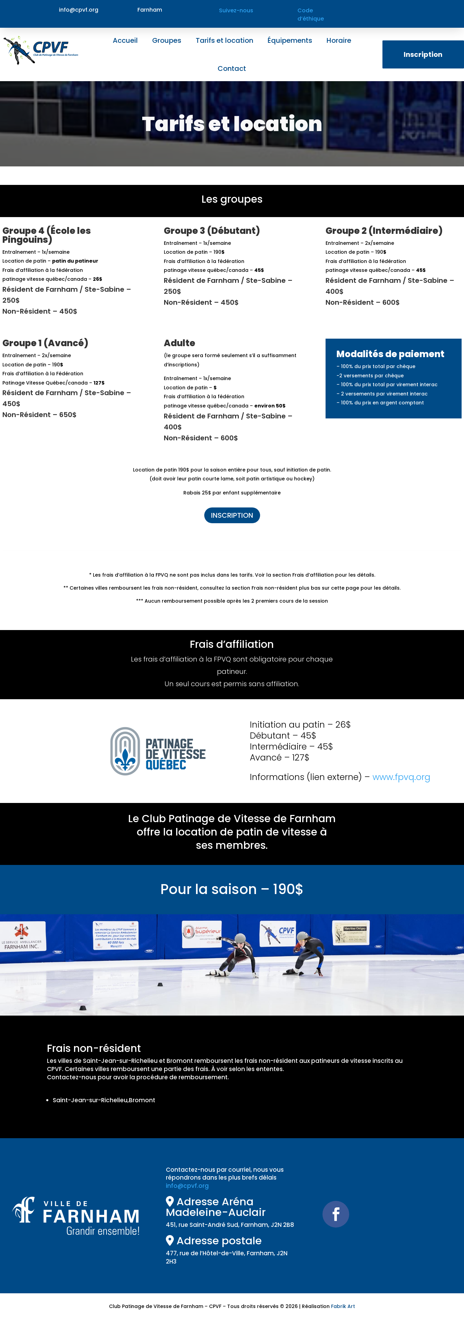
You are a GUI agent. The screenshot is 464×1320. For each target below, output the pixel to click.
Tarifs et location (224, 40)
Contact (232, 68)
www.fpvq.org (401, 777)
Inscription (423, 54)
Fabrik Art (343, 1306)
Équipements (290, 40)
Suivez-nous (236, 10)
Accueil (125, 40)
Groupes (166, 40)
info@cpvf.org (187, 1186)
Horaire (339, 40)
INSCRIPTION (232, 515)
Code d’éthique (310, 15)
